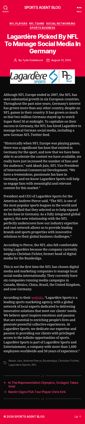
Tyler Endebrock (32, 60)
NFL (34, 364)
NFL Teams (36, 23)
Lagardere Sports (19, 364)
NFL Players (18, 23)
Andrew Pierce (32, 360)
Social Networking (60, 23)
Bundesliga (50, 360)
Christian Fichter (68, 360)
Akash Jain (15, 360)
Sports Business (42, 27)
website (37, 298)
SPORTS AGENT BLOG (42, 7)
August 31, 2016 (61, 60)
